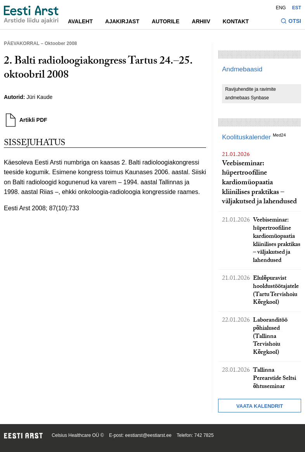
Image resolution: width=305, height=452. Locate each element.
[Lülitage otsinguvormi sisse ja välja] (291, 22)
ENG (281, 7)
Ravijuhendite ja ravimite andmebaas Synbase (250, 93)
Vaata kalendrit (259, 406)
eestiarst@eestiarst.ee (148, 435)
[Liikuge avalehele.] (31, 14)
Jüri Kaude (39, 97)
